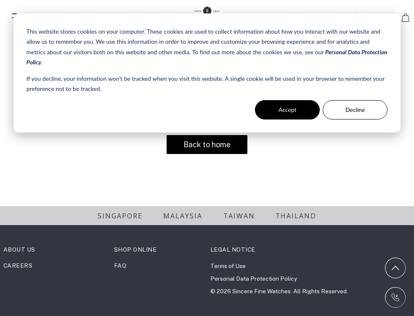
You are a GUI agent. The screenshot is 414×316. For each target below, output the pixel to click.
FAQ (120, 265)
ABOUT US (19, 249)
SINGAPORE (120, 215)
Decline (355, 109)
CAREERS (18, 265)
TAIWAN (239, 215)
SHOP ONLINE (135, 249)
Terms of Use (228, 266)
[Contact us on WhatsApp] (395, 297)
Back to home (207, 144)
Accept (288, 109)
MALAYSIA (182, 215)
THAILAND (296, 215)
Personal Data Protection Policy (253, 278)
